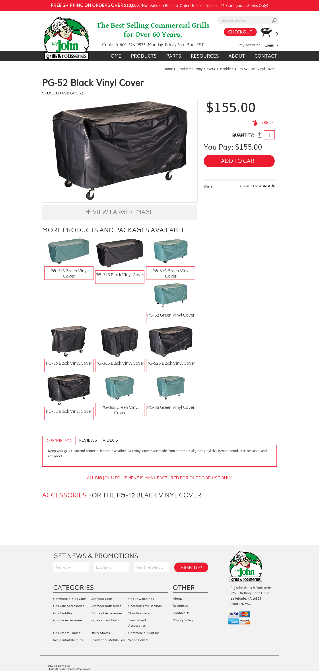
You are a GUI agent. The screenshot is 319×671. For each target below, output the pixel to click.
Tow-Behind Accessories (137, 621)
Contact (266, 57)
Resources (205, 57)
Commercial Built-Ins (144, 630)
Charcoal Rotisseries (106, 605)
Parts (173, 57)
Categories (73, 588)
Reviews (86, 440)
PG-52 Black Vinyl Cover (69, 411)
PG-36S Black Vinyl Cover (119, 363)
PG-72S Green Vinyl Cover (69, 274)
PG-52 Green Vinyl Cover (171, 315)
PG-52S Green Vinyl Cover (171, 274)
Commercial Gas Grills (69, 598)
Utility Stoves (100, 630)
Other (184, 588)
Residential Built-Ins (68, 637)
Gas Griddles (62, 612)
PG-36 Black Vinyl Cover (69, 363)
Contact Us (181, 611)
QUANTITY (242, 135)
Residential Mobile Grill (108, 637)
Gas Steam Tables (66, 630)
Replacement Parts (105, 618)
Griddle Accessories (67, 618)
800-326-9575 (133, 45)
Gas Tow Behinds (141, 598)
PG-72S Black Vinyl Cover (119, 275)
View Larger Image (123, 213)
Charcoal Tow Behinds (145, 605)
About (236, 57)
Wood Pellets (138, 637)
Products (144, 57)
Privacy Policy (183, 618)
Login (269, 45)
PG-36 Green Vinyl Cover (171, 407)
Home (114, 57)
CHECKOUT (240, 32)
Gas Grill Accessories (68, 605)
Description (58, 441)
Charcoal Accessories (107, 612)
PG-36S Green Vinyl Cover (120, 410)
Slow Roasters (138, 612)
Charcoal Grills (102, 598)
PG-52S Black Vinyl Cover (170, 363)
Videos (107, 440)
